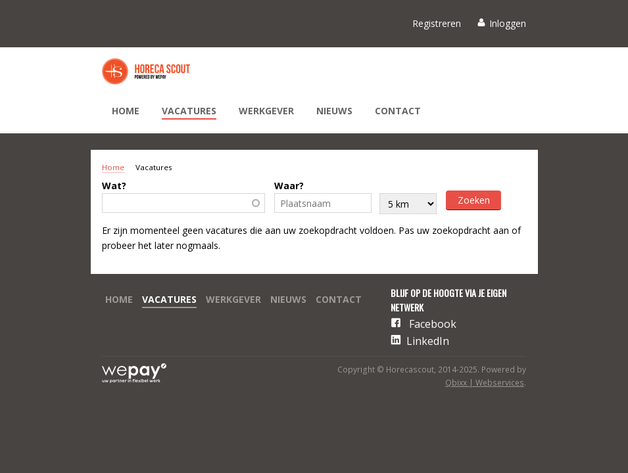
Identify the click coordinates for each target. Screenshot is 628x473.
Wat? (114, 185)
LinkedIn (427, 341)
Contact (398, 110)
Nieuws (334, 110)
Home (125, 110)
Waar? (289, 185)
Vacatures (189, 110)
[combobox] (183, 203)
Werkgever (266, 110)
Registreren (436, 23)
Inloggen (507, 23)
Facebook (432, 324)
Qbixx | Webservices (484, 382)
